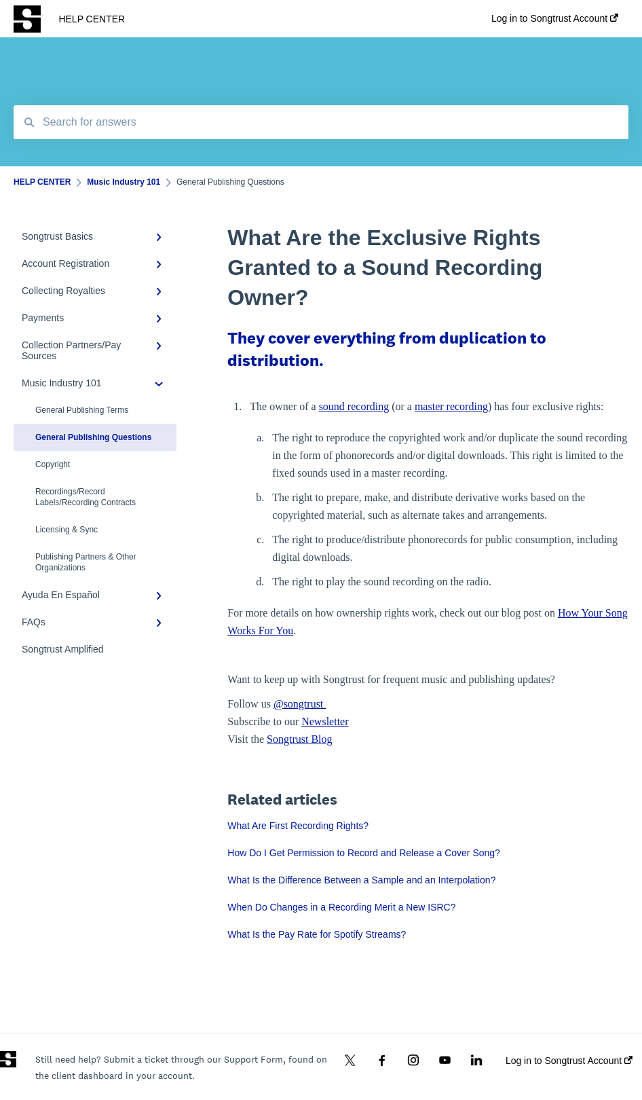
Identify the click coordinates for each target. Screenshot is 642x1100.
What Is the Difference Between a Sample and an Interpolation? (361, 880)
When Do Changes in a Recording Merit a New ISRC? (341, 907)
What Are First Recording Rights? (298, 825)
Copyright (52, 464)
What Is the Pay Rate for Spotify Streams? (316, 934)
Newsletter (324, 721)
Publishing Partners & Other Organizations (85, 562)
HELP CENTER (91, 19)
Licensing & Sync (66, 529)
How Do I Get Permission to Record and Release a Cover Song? (363, 852)
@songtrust (299, 704)
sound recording (354, 406)
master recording (451, 406)
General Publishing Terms (81, 410)
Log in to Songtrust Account (569, 1060)
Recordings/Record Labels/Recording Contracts (85, 497)
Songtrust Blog (299, 739)
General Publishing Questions (93, 437)
